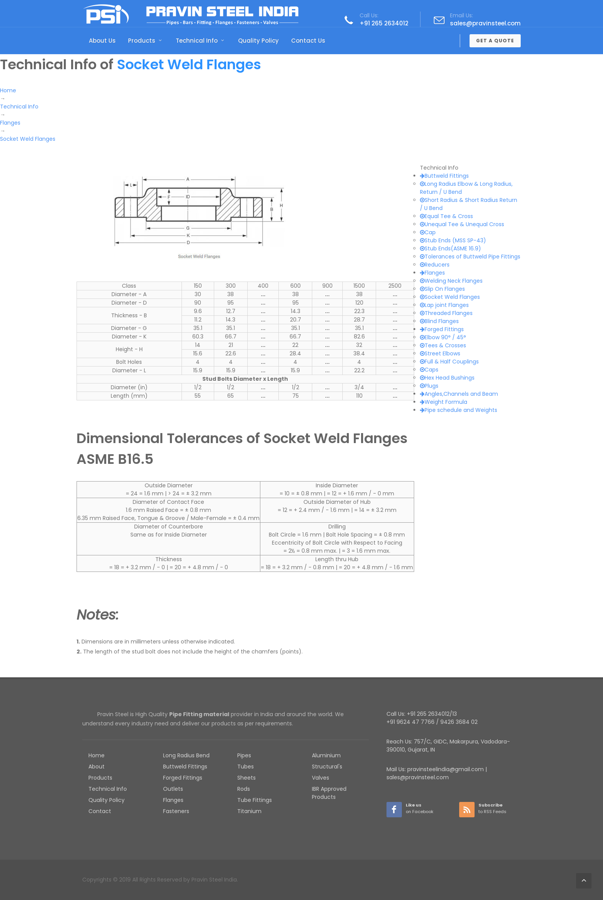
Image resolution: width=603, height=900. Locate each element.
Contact (99, 811)
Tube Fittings (254, 800)
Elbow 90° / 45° (443, 337)
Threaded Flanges (446, 313)
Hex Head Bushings (447, 378)
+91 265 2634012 (384, 23)
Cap (428, 232)
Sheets (246, 778)
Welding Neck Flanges (451, 281)
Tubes (245, 766)
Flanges (432, 273)
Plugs (429, 386)
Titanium (249, 811)
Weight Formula (443, 402)
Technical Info (107, 789)
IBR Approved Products (329, 793)
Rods (243, 789)
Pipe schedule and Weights (458, 410)
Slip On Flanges (442, 289)
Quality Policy (106, 800)
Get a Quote (495, 40)
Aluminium (326, 755)
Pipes (244, 755)
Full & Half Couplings (449, 361)
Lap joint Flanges (444, 305)
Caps (429, 369)
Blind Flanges (439, 321)
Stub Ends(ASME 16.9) (450, 248)
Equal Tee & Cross (446, 216)
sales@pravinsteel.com (485, 23)
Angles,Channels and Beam (459, 394)
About (96, 766)
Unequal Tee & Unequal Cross (462, 224)
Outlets (173, 789)
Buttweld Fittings (444, 176)
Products (100, 778)
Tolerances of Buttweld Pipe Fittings (470, 256)
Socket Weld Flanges (450, 297)
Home (96, 755)
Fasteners (176, 811)
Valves (320, 778)
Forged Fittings (442, 329)
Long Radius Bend (186, 755)
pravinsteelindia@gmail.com (445, 769)
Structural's (327, 766)
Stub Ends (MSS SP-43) (453, 240)
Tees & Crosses (443, 345)
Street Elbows (440, 353)
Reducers (435, 264)
